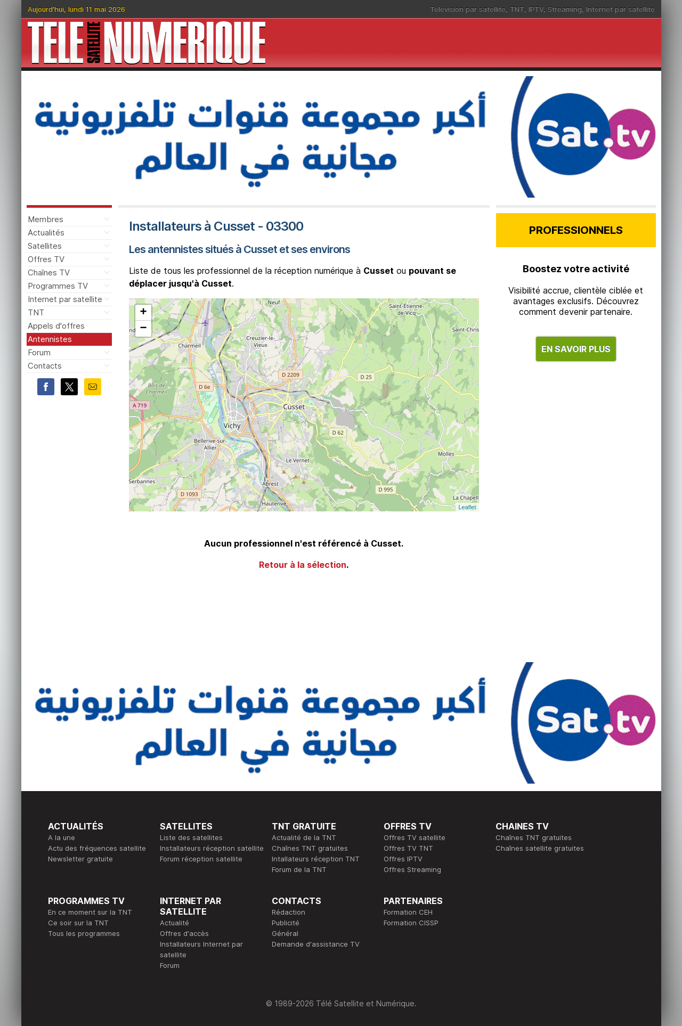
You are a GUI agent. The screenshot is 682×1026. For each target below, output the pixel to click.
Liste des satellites (191, 837)
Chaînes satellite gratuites (540, 848)
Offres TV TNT (408, 848)
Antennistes (50, 339)
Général (285, 933)
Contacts (45, 366)
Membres (45, 219)
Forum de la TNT (299, 869)
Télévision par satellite (468, 9)
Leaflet (467, 507)
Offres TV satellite (414, 837)
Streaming (565, 9)
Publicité (285, 922)
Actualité (174, 922)
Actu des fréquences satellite (97, 848)
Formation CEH (408, 912)
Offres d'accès (184, 933)
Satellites (45, 246)
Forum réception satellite (201, 858)
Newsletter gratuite (80, 858)
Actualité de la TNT (304, 837)
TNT (517, 9)
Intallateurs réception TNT (316, 858)
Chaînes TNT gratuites (310, 848)
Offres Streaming (412, 869)
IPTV (536, 9)
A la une (61, 837)
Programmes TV (58, 286)
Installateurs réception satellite (212, 848)
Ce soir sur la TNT (78, 922)
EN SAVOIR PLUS (576, 349)
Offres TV (46, 259)
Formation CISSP (411, 922)
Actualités (46, 232)
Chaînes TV (49, 272)
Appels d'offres (56, 326)
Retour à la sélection (302, 564)
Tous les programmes (84, 933)
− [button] (143, 329)
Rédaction (288, 912)
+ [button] (143, 313)
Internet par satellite (620, 9)
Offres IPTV (403, 858)
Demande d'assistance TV (316, 944)
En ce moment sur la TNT (90, 912)
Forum (39, 352)
